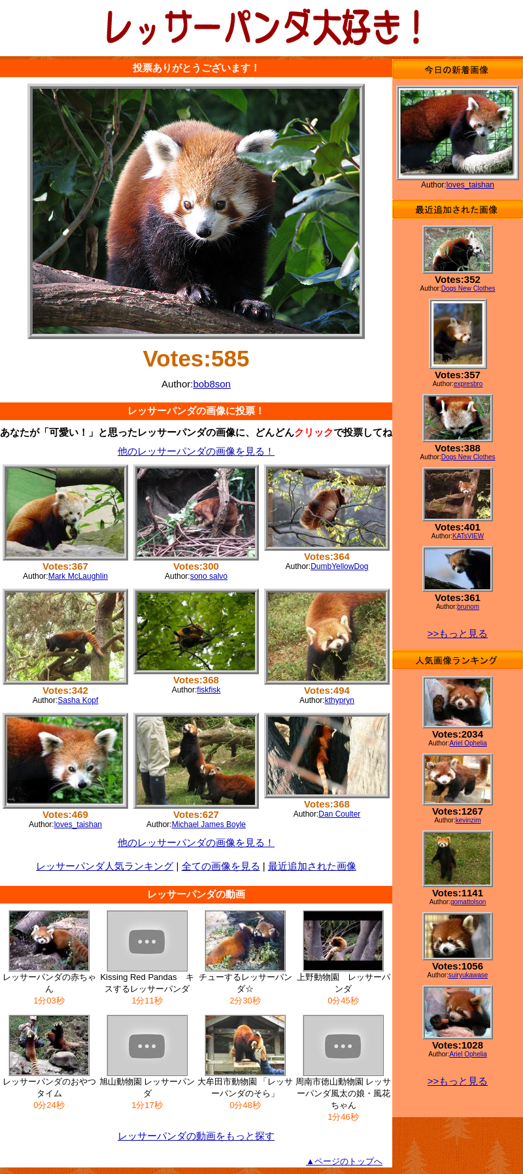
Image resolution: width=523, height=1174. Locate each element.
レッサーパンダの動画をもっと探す (196, 1135)
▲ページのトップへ (344, 1161)
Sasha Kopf (78, 700)
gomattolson (468, 901)
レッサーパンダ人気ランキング (104, 866)
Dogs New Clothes (468, 288)
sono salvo (209, 576)
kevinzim (468, 820)
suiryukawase (468, 975)
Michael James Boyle (209, 824)
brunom (468, 606)
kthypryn (339, 700)
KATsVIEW (468, 536)
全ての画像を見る (221, 866)
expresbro (468, 383)
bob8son (212, 383)
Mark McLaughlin (78, 576)
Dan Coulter (339, 814)
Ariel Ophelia (467, 743)
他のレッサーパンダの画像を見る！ (196, 451)
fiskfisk (208, 689)
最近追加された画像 (312, 866)
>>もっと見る (458, 633)
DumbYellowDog (339, 566)
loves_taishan (78, 824)
